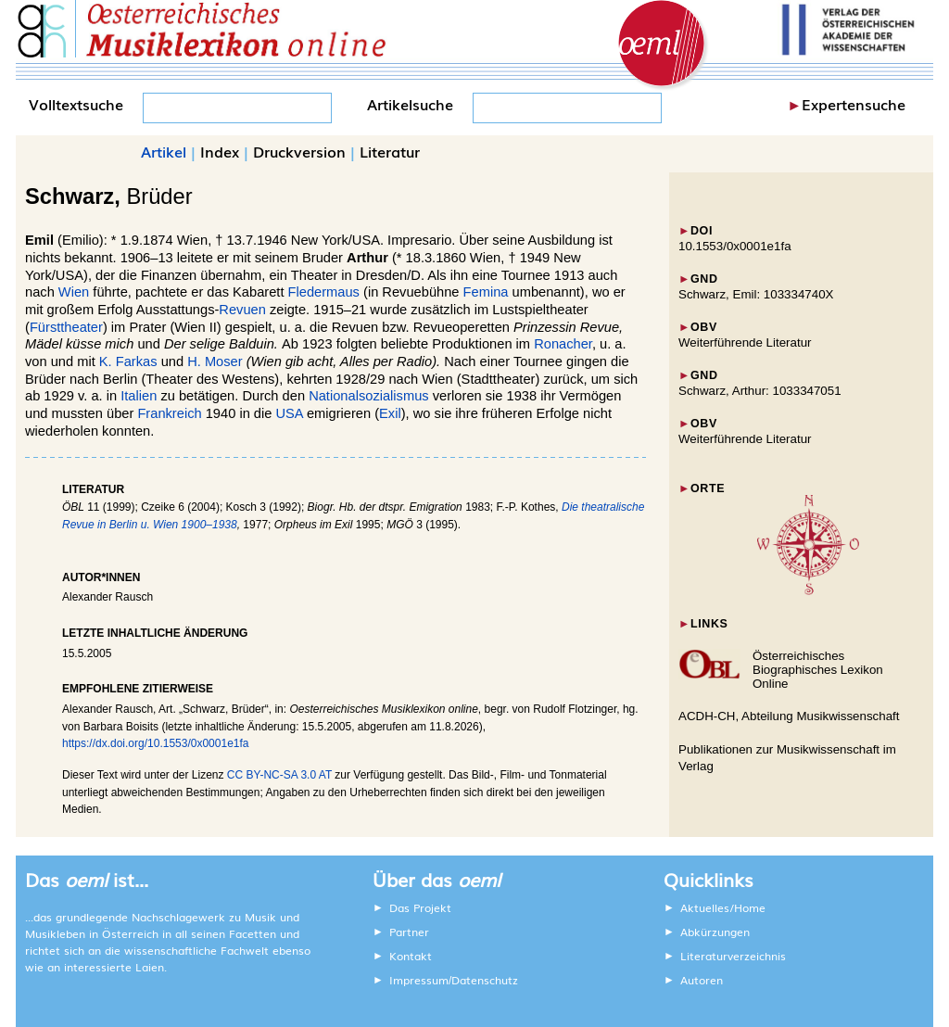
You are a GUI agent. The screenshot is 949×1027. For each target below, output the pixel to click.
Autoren (701, 979)
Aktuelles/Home (723, 907)
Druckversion (299, 151)
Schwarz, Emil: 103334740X (755, 294)
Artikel (163, 151)
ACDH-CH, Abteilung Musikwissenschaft (789, 716)
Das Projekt (420, 907)
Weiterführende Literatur (744, 342)
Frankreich (169, 413)
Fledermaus (324, 292)
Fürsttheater (66, 327)
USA (289, 413)
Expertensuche (853, 104)
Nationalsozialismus (369, 395)
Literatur (390, 151)
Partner (409, 931)
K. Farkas (128, 361)
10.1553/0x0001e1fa (734, 246)
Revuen (242, 309)
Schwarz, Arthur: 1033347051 (759, 391)
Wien (73, 292)
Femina (486, 292)
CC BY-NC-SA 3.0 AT (279, 774)
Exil (390, 413)
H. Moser (214, 361)
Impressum (419, 979)
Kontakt (410, 955)
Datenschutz (484, 979)
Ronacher (563, 343)
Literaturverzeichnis (733, 955)
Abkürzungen (715, 931)
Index (219, 151)
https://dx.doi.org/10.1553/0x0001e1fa (155, 743)
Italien (138, 395)
